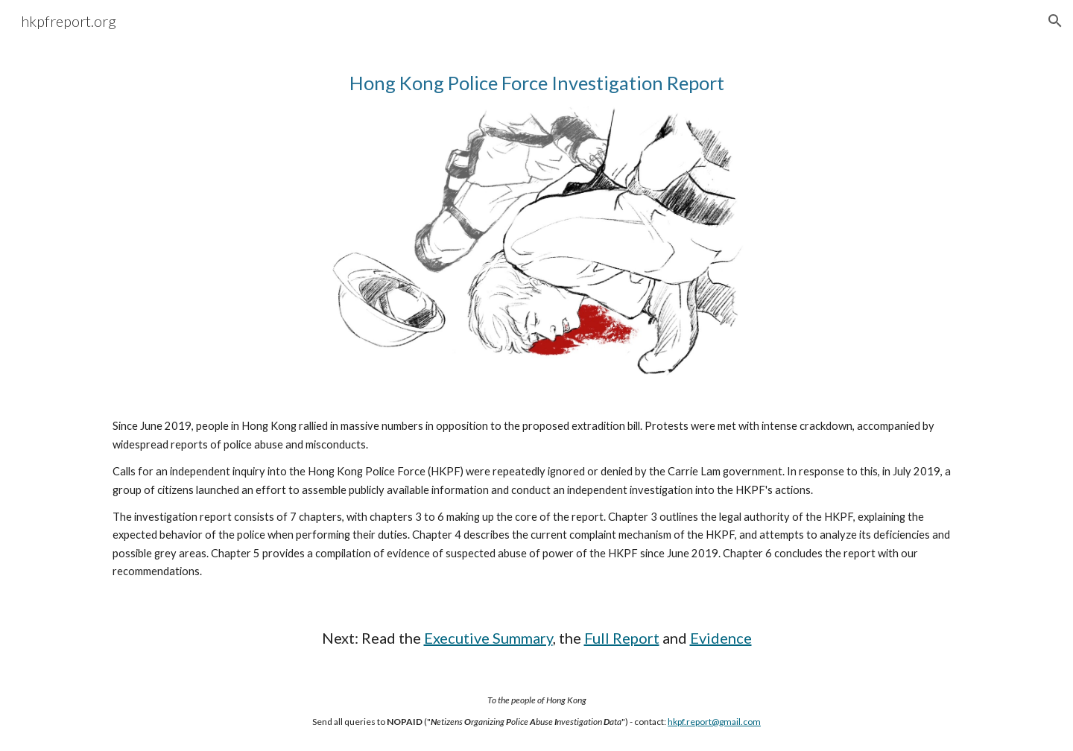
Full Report (621, 638)
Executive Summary (488, 638)
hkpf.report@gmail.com (714, 721)
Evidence (721, 638)
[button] (1055, 21)
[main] (536, 83)
